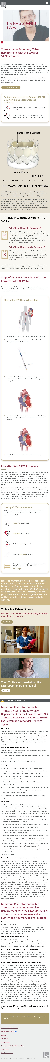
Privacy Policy (5, 1042)
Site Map (3, 1035)
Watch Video (7, 622)
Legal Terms (5, 1049)
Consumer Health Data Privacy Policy (12, 1046)
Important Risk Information (9, 1028)
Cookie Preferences (7, 1053)
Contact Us (4, 1038)
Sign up (5, 690)
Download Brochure (11, 87)
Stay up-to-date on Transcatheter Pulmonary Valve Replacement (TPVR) (25, 1018)
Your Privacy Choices (9, 1031)
